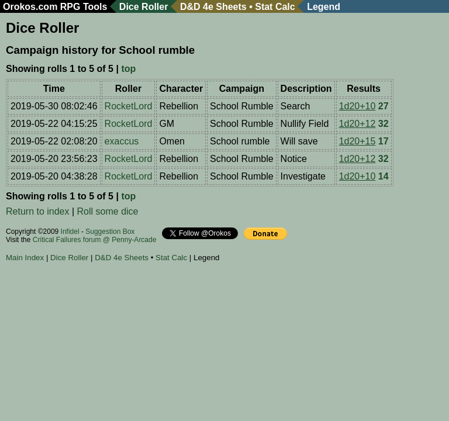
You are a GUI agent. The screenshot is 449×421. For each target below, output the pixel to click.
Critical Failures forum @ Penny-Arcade (95, 240)
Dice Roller (143, 7)
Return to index (38, 211)
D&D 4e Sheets (213, 7)
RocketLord (129, 106)
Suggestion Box (109, 231)
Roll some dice (108, 211)
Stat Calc (275, 7)
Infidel (70, 231)
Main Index (25, 257)
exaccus (122, 141)
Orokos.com (30, 7)
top (128, 69)
